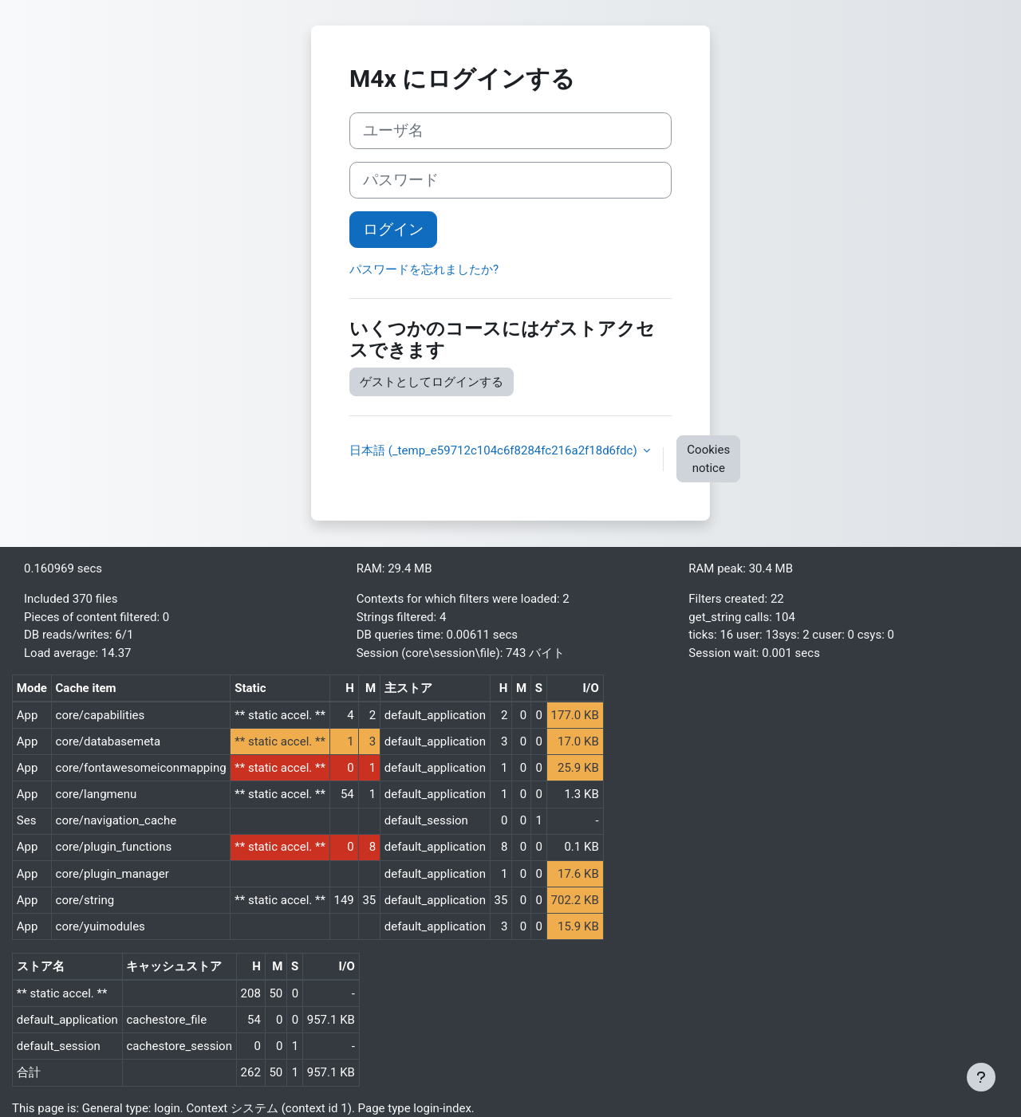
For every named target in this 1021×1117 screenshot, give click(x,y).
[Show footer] (981, 1077)
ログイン (393, 229)
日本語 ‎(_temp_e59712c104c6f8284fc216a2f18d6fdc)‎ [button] (494, 450)
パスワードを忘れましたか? (424, 269)
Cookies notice (708, 458)
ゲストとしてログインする (431, 382)
